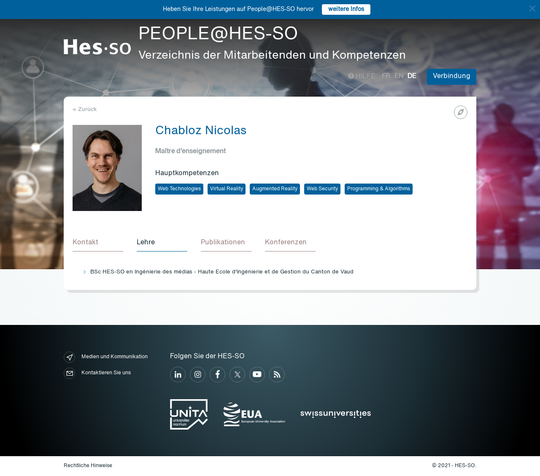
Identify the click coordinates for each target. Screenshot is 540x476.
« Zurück (85, 109)
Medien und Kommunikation (106, 357)
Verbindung (451, 76)
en (398, 76)
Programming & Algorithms (378, 189)
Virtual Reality (226, 189)
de (412, 76)
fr (386, 76)
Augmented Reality (274, 189)
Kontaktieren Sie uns (97, 373)
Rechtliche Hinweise (88, 465)
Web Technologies (179, 189)
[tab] (98, 243)
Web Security (322, 189)
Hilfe (361, 76)
